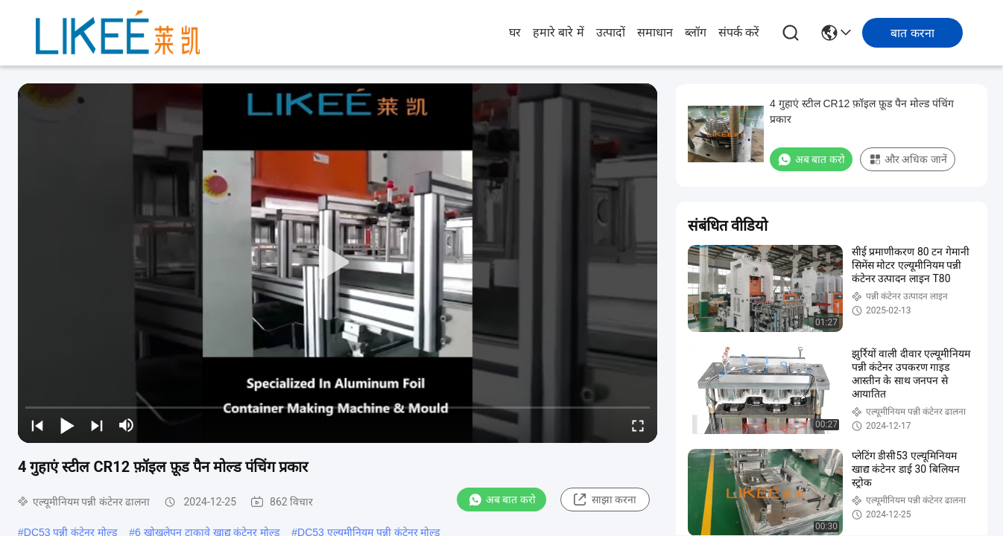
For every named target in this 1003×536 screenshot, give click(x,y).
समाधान (655, 32)
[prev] (37, 425)
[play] (337, 262)
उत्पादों (610, 32)
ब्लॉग (695, 32)
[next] (97, 425)
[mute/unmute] (127, 425)
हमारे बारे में (558, 32)
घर (515, 32)
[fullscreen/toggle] (638, 425)
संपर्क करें (738, 32)
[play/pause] (67, 425)
